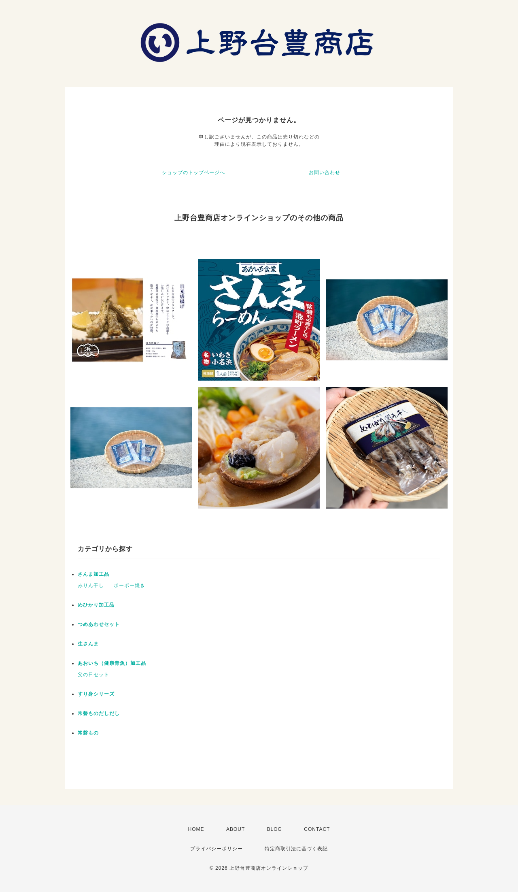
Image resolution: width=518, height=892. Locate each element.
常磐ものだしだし (99, 713)
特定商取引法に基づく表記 (296, 849)
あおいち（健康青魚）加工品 (112, 663)
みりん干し (91, 585)
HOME (196, 829)
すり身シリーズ (96, 694)
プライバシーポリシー (216, 849)
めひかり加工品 (96, 605)
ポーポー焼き (129, 585)
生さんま (88, 644)
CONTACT (317, 829)
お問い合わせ (324, 172)
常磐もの (88, 733)
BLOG (274, 829)
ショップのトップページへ (193, 172)
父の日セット (93, 674)
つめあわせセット (99, 624)
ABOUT (235, 829)
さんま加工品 (93, 574)
